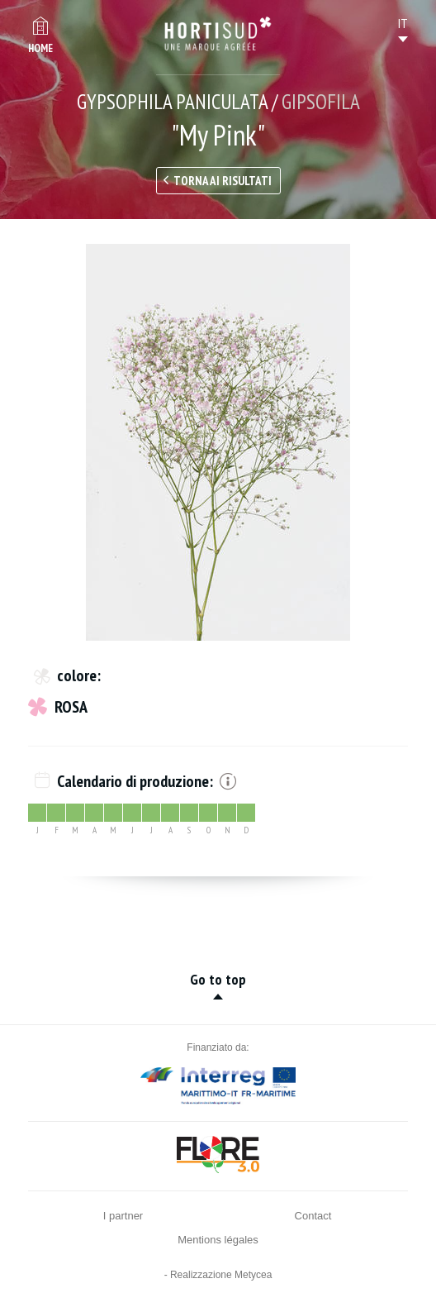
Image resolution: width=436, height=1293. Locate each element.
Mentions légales (218, 1239)
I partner (123, 1216)
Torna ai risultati (222, 180)
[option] (218, 442)
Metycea (253, 1275)
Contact (313, 1216)
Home (40, 48)
